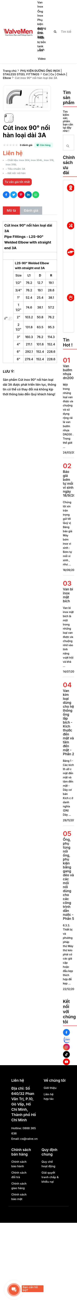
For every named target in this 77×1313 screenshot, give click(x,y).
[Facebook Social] (66, 1032)
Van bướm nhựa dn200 (68, 372)
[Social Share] (6, 194)
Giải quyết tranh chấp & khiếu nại (50, 1177)
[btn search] (55, 31)
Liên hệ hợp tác (49, 1096)
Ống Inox (40, 13)
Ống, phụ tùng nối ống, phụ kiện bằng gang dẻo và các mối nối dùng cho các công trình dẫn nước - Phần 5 (68, 879)
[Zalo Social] (67, 1039)
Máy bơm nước (40, 33)
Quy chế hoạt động (48, 1164)
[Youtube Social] (66, 1061)
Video (42, 58)
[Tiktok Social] (66, 1054)
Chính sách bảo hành (18, 1164)
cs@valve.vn (29, 1138)
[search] (61, 32)
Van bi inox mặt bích (68, 595)
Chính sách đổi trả (18, 1175)
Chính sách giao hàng (18, 1186)
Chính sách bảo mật (18, 1197)
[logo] (18, 31)
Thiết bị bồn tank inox (41, 44)
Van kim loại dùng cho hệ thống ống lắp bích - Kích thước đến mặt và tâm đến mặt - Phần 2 (68, 722)
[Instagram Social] (66, 1047)
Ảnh (41, 49)
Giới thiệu (50, 1088)
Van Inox (40, 4)
